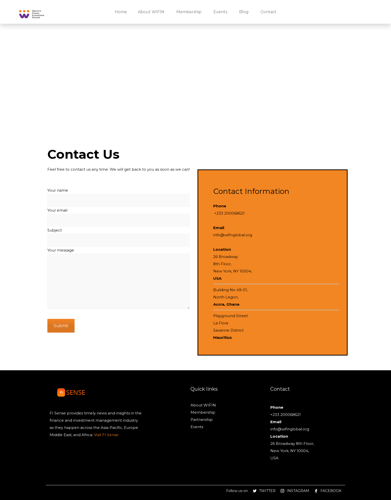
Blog (244, 11)
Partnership (202, 419)
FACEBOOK (330, 491)
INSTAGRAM (298, 491)
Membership (188, 11)
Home (121, 11)
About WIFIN (151, 11)
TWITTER (267, 491)
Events (220, 11)
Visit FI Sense (105, 434)
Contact (269, 11)
